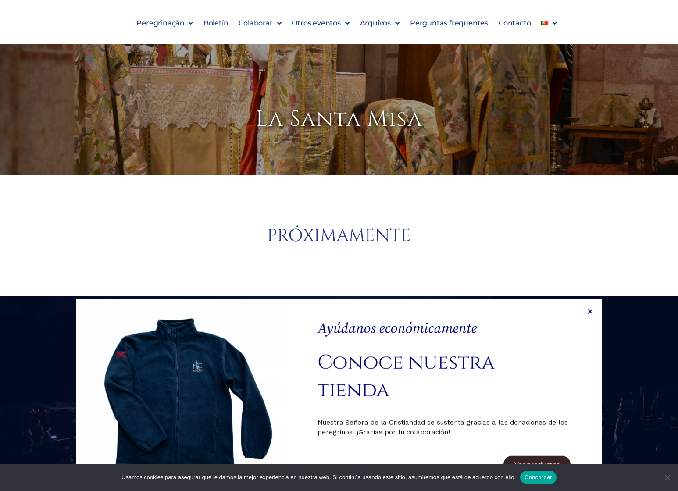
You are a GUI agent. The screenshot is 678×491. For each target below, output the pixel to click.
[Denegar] (667, 477)
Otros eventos (320, 25)
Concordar (538, 477)
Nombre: (108, 357)
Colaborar (260, 25)
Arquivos (380, 25)
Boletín (215, 25)
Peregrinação (164, 25)
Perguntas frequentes (449, 25)
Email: (103, 397)
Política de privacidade (482, 369)
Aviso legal (459, 391)
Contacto (515, 25)
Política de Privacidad (210, 437)
